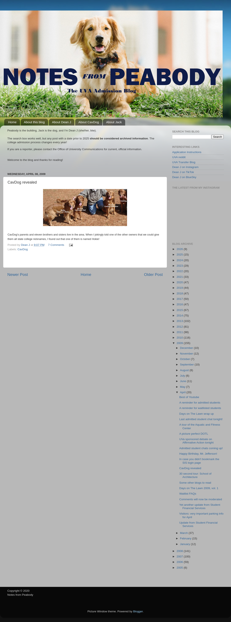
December (187, 347)
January (185, 544)
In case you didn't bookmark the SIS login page (199, 461)
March (184, 533)
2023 (180, 265)
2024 (180, 260)
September (187, 364)
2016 (180, 304)
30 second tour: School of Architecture (195, 475)
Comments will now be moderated (200, 499)
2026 (180, 249)
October (185, 359)
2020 (180, 282)
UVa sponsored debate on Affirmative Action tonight (196, 441)
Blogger (138, 611)
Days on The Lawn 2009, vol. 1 (198, 488)
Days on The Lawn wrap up (196, 413)
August (185, 370)
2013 (180, 321)
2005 (180, 567)
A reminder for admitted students (199, 402)
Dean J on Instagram (185, 167)
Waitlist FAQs (187, 493)
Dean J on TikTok (183, 172)
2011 (180, 332)
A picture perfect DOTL (193, 433)
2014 (180, 315)
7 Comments (56, 244)
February (186, 538)
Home (12, 122)
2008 (180, 551)
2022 (180, 271)
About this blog (34, 122)
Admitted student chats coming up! (201, 448)
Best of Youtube (189, 397)
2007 (180, 556)
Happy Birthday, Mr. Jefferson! (198, 453)
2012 (180, 326)
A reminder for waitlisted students (200, 408)
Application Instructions (186, 152)
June (183, 381)
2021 (180, 276)
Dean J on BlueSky (184, 177)
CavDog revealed (190, 468)
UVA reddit (179, 157)
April (183, 392)
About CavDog (88, 122)
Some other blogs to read (195, 482)
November (187, 353)
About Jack (114, 122)
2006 (180, 562)
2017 (180, 298)
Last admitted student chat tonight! (201, 419)
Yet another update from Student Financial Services (199, 506)
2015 (180, 310)
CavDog (22, 249)
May (183, 386)
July (183, 375)
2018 (180, 293)
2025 (180, 254)
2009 (180, 343)
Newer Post (17, 274)
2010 (180, 337)
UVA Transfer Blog (183, 162)
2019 (180, 287)
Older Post (153, 274)
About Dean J (61, 122)
